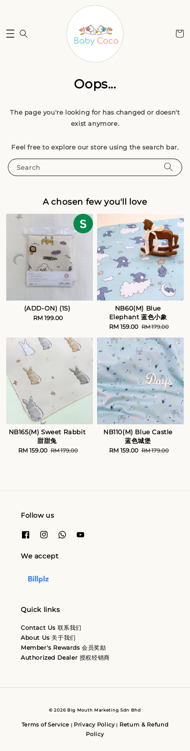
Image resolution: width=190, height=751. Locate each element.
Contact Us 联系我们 (51, 627)
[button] (10, 33)
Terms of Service (45, 724)
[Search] (168, 167)
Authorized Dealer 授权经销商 (65, 657)
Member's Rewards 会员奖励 (63, 647)
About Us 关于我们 (48, 637)
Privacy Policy (94, 724)
